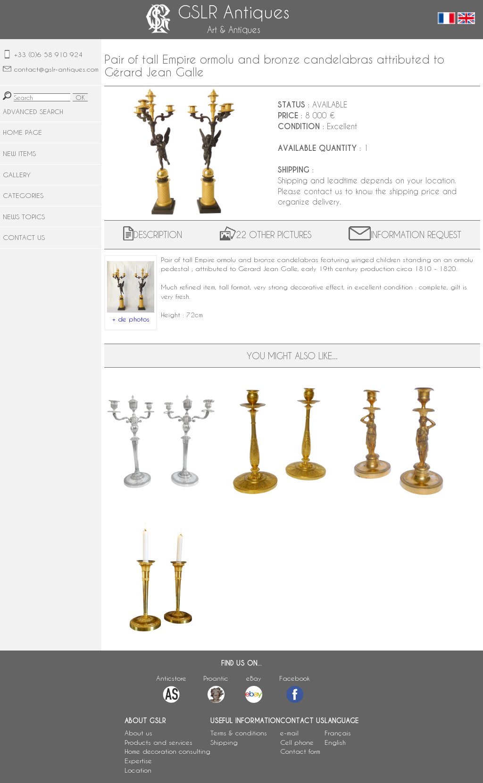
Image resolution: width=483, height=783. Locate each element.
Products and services (158, 742)
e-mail (289, 733)
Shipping (224, 742)
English (335, 742)
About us (138, 733)
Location (138, 770)
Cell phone (297, 742)
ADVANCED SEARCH (33, 111)
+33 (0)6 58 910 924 (48, 54)
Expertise (138, 761)
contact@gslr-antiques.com (56, 69)
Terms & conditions (238, 733)
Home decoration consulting (167, 751)
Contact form (300, 751)
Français (338, 733)
